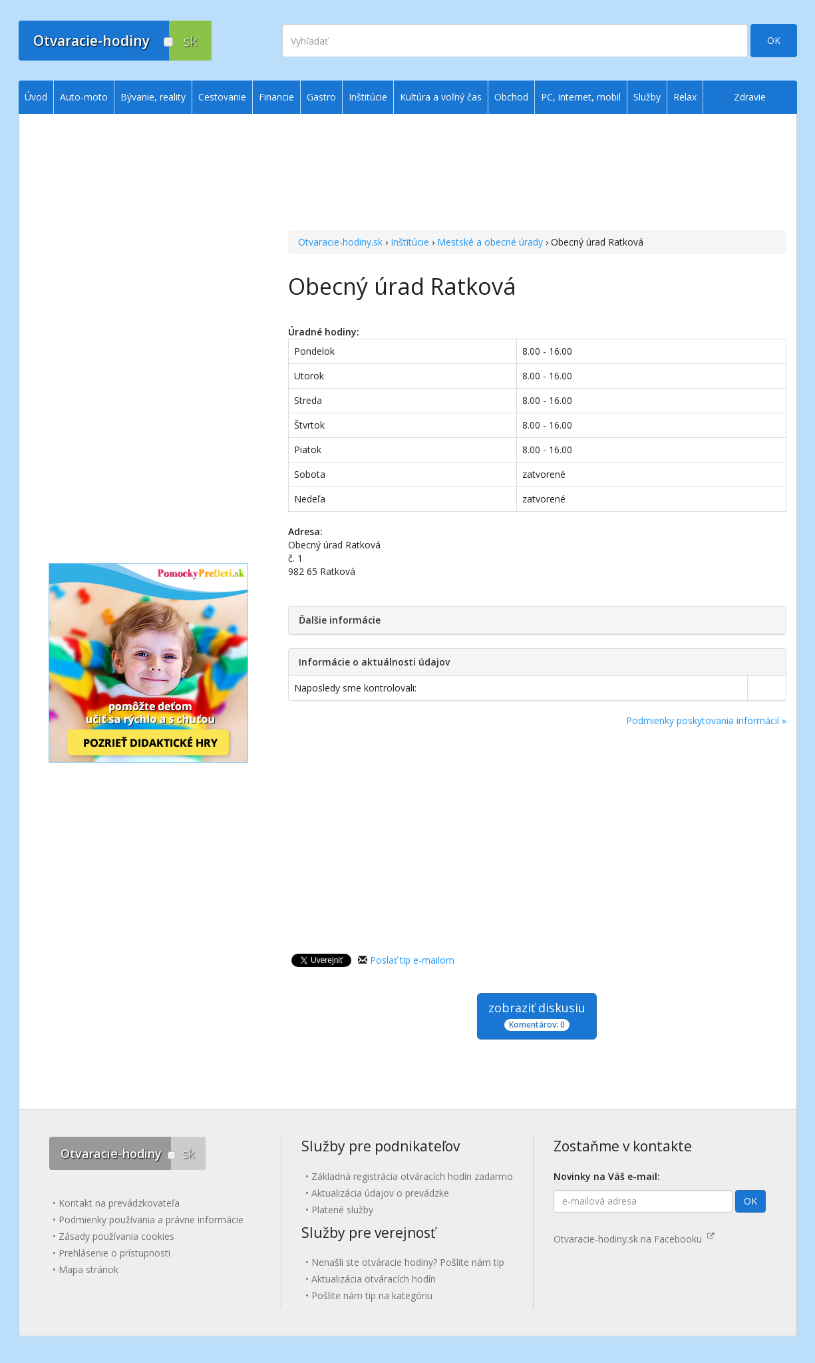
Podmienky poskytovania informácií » (706, 720)
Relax (685, 97)
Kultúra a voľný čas (441, 97)
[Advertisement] (537, 174)
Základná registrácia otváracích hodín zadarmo (412, 1176)
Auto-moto (84, 97)
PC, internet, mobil (581, 97)
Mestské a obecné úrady (490, 242)
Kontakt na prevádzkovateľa (119, 1203)
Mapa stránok (88, 1269)
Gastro (321, 97)
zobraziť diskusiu (536, 1015)
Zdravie (750, 97)
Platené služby (342, 1209)
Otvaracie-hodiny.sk (340, 242)
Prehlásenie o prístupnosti (114, 1253)
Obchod (511, 97)
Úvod (36, 97)
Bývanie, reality (153, 97)
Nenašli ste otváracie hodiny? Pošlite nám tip (407, 1262)
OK (773, 40)
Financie (276, 97)
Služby (647, 97)
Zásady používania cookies (116, 1236)
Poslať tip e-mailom (412, 960)
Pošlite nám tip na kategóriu (371, 1295)
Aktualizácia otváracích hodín (373, 1278)
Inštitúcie (410, 242)
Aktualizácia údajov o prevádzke (380, 1193)
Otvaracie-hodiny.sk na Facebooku (634, 1239)
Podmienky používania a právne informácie (151, 1219)
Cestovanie (222, 97)
